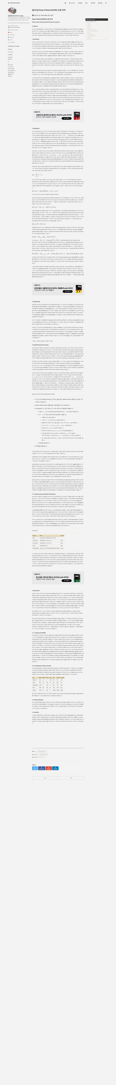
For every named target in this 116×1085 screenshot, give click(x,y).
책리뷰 (10, 87)
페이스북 (11, 46)
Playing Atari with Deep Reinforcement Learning (46, 22)
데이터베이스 (12, 81)
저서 (85, 3)
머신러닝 (10, 61)
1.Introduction (89, 25)
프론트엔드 (11, 83)
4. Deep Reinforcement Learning (92, 31)
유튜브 (10, 41)
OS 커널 (10, 75)
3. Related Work (89, 29)
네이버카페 (11, 44)
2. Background (89, 27)
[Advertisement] (58, 1004)
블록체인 (10, 85)
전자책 (92, 3)
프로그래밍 (11, 79)
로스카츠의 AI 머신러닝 (15, 3)
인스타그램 (11, 51)
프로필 (79, 3)
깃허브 (10, 49)
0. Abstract (89, 23)
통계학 (10, 69)
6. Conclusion (89, 42)
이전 (45, 1045)
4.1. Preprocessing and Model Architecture (94, 33)
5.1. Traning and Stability (91, 37)
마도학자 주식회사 (13, 39)
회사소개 (71, 3)
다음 (71, 1045)
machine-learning (41, 1019)
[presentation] (41, 180)
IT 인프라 (10, 77)
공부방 (99, 3)
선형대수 (10, 67)
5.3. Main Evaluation (91, 40)
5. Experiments (89, 35)
